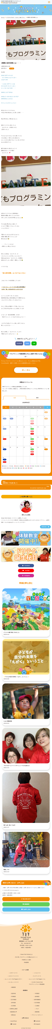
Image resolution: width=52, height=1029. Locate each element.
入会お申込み (13, 1021)
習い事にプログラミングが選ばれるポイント (26, 957)
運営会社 (13, 1015)
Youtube (13, 1024)
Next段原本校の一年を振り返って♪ (10, 482)
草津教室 (13, 996)
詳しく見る (26, 370)
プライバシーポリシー (37, 1015)
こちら (15, 890)
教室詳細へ (45, 526)
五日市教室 (13, 999)
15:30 (32, 431)
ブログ (37, 1008)
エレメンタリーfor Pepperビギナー (13, 979)
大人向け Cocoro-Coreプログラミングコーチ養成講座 (36, 983)
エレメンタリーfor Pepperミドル (37, 979)
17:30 (32, 441)
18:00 (32, 433)
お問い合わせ (25, 1018)
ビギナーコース (13, 973)
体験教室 (26, 904)
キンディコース (37, 976)
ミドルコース (37, 973)
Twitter (27, 343)
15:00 (32, 428)
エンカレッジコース (14, 982)
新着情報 (37, 1011)
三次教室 (37, 1005)
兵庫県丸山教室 (13, 1008)
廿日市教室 (37, 1002)
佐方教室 (13, 1005)
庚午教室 (13, 1002)
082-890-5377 (26, 899)
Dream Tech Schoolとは (26, 954)
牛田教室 (37, 993)
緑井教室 (37, 996)
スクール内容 (25, 969)
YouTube (26, 570)
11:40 (46, 449)
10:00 (5, 449)
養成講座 (26, 962)
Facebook (19, 343)
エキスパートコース (14, 976)
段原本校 (13, 993)
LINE (34, 343)
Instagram (26, 575)
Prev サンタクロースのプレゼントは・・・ (39, 487)
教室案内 (25, 990)
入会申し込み (26, 909)
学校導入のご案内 (26, 959)
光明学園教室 (37, 999)
